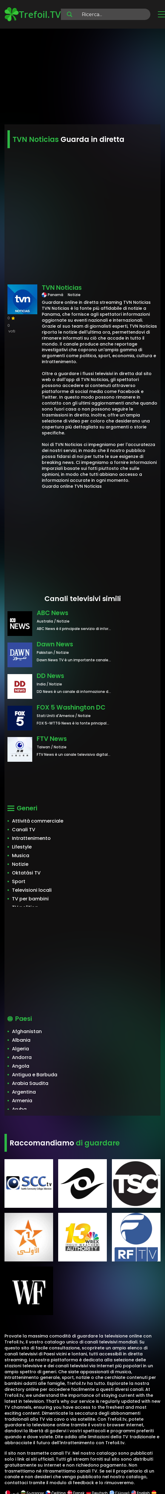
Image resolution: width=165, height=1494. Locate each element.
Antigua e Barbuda (34, 1074)
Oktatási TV (26, 872)
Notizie (20, 864)
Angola (20, 1066)
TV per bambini (30, 898)
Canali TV (23, 829)
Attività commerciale (37, 821)
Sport (18, 881)
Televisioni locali (32, 890)
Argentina (24, 1092)
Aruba (19, 1109)
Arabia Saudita (30, 1083)
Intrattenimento (31, 838)
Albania (21, 1040)
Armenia (22, 1100)
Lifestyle (22, 846)
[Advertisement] (82, 77)
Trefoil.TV (32, 14)
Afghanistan (27, 1031)
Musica (20, 855)
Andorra (22, 1057)
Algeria (20, 1048)
